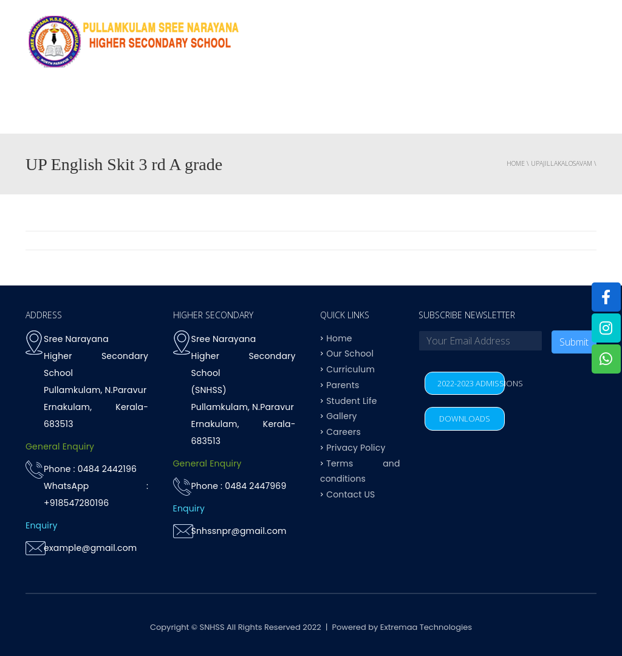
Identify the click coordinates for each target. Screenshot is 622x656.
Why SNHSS (120, 109)
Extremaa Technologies (426, 627)
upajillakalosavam (561, 163)
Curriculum (270, 109)
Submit (574, 342)
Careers (343, 432)
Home (64, 109)
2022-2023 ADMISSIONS (471, 383)
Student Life (351, 400)
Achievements (350, 109)
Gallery (341, 416)
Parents (496, 109)
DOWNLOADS (464, 418)
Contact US (562, 109)
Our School (350, 353)
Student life (431, 109)
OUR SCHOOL (194, 109)
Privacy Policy (355, 447)
